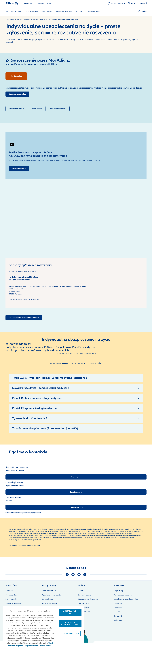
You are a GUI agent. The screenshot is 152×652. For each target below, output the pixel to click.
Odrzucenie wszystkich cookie (70, 623)
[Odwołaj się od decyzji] (58, 108)
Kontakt (144, 646)
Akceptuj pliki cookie (70, 612)
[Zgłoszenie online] (19, 279)
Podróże (79, 11)
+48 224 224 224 (55, 286)
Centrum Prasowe (84, 595)
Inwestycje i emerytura (64, 11)
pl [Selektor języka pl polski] (131, 3)
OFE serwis (118, 603)
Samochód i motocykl (13, 11)
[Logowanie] (16, 76)
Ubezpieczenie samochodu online (126, 599)
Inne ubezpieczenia (93, 11)
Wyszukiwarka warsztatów (51, 595)
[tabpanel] (76, 400)
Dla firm (48, 3)
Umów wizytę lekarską (50, 603)
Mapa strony (118, 591)
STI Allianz (117, 612)
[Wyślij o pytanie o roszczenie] (37, 108)
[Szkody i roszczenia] (116, 3)
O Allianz (81, 591)
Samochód (9, 591)
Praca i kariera (83, 603)
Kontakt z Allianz (84, 612)
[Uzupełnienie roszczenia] (16, 108)
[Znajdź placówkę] (76, 492)
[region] (43, 627)
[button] (142, 11)
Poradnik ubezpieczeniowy (123, 595)
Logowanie (28, 3)
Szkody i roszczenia (49, 591)
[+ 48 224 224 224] (76, 507)
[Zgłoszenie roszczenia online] (17, 94)
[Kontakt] (142, 3)
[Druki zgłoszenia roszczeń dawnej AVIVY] (23, 317)
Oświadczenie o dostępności (88, 599)
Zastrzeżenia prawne (85, 646)
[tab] (60, 363)
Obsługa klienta (47, 599)
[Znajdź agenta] (76, 477)
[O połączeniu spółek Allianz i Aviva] (24, 545)
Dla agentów (118, 616)
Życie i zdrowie (46, 11)
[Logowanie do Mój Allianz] (23, 277)
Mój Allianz (118, 620)
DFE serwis (118, 608)
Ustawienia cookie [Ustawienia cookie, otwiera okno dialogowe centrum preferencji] (70, 633)
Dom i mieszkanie (31, 11)
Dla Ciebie (41, 3)
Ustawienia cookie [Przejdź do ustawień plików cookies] (19, 169)
